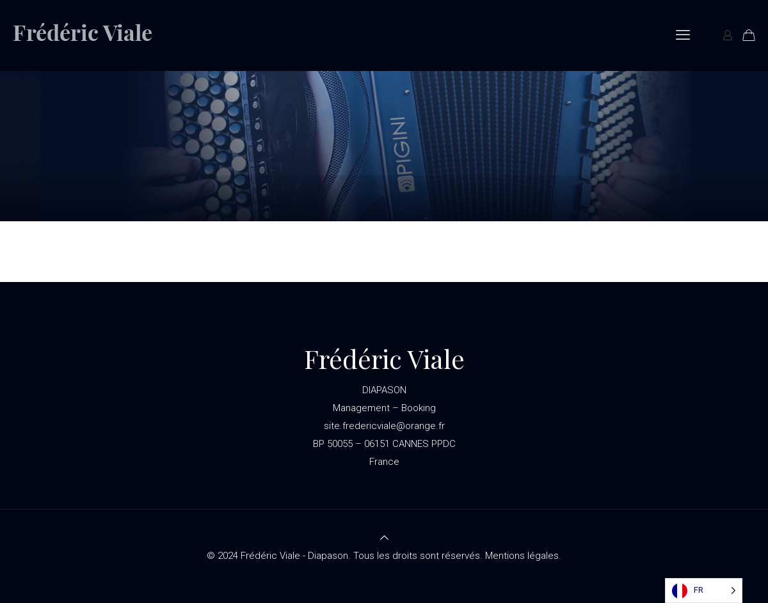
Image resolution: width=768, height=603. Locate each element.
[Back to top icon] (384, 538)
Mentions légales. (523, 555)
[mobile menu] (683, 35)
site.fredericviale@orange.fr (384, 426)
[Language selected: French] (703, 590)
